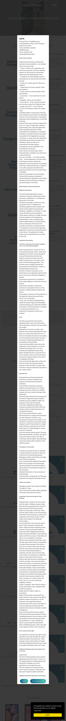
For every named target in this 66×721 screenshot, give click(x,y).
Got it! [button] (48, 715)
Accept (24, 681)
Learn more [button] (37, 710)
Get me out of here (38, 681)
